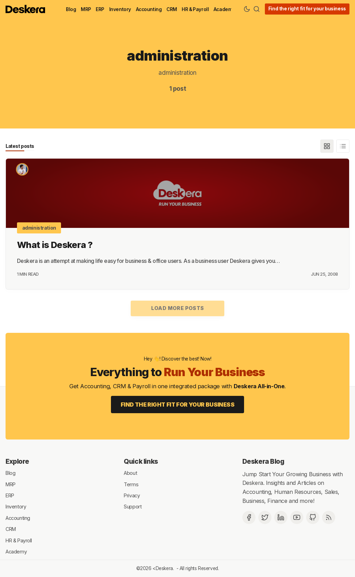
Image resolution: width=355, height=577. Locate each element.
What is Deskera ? (55, 244)
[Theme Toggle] (246, 9)
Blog (71, 9)
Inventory (120, 9)
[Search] (256, 9)
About (130, 473)
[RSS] (328, 517)
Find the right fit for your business (307, 8)
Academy (224, 9)
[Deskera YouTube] (296, 517)
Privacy (132, 495)
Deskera (164, 568)
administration (39, 228)
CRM (171, 9)
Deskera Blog (263, 461)
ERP (100, 9)
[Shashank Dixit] (22, 169)
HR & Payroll (195, 9)
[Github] (312, 517)
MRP (86, 9)
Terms (131, 484)
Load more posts (177, 308)
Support (132, 506)
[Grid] (327, 146)
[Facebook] (249, 517)
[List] (342, 146)
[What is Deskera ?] (177, 193)
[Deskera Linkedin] (280, 517)
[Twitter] (264, 517)
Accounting (149, 9)
